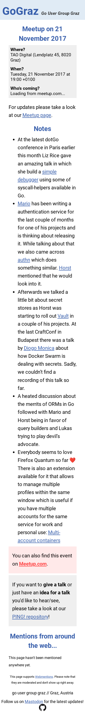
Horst (65, 268)
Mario (24, 203)
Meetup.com (33, 564)
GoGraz (40, 11)
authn (24, 260)
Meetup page (36, 115)
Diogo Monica (39, 348)
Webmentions (44, 676)
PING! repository (30, 617)
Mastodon (34, 701)
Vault (63, 316)
